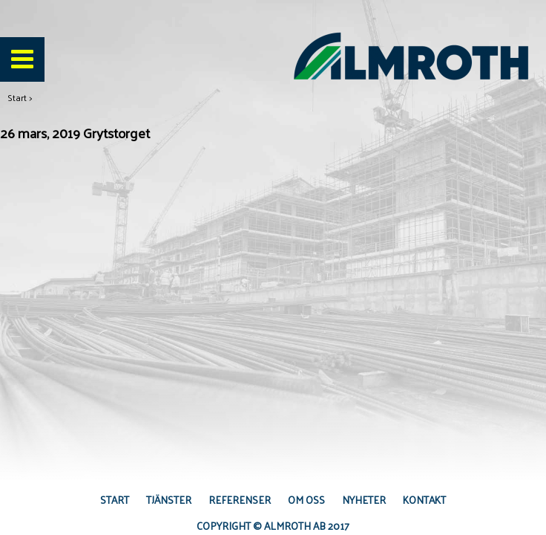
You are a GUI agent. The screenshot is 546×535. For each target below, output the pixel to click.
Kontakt (424, 499)
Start (17, 97)
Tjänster (168, 499)
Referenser (239, 499)
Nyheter (364, 499)
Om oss (306, 499)
